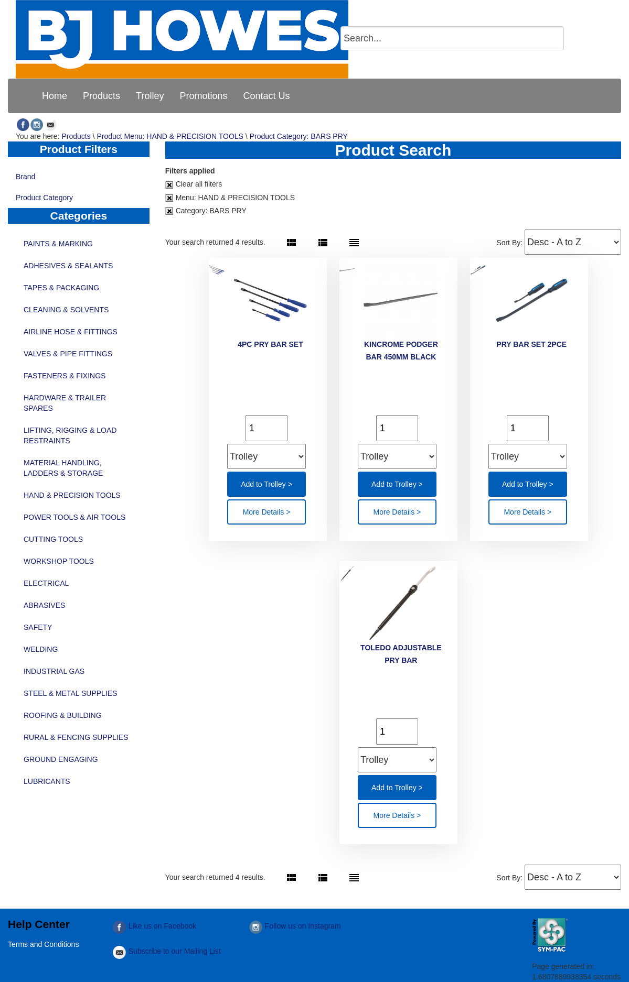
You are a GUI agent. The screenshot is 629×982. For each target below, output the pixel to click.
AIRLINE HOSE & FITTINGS (71, 332)
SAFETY (38, 627)
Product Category (79, 198)
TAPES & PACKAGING (61, 287)
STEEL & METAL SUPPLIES (70, 693)
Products (75, 136)
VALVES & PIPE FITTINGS (68, 354)
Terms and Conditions (43, 944)
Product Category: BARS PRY (299, 136)
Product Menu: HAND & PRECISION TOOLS (170, 136)
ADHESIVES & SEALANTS (68, 265)
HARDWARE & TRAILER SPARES (65, 403)
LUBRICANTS (47, 781)
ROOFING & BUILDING (63, 715)
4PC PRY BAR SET (270, 344)
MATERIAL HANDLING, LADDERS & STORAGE (63, 468)
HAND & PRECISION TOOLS (72, 495)
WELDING (41, 649)
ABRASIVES (44, 605)
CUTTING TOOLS (53, 539)
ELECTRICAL (46, 583)
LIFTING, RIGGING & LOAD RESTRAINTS (70, 435)
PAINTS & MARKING (58, 243)
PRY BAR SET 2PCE (531, 344)
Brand (79, 177)
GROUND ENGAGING (61, 759)
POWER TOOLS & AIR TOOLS (74, 517)
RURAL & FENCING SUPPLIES (76, 737)
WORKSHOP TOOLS (59, 561)
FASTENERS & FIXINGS (64, 376)
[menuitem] (54, 96)
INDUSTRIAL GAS (54, 671)
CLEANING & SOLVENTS (66, 309)
